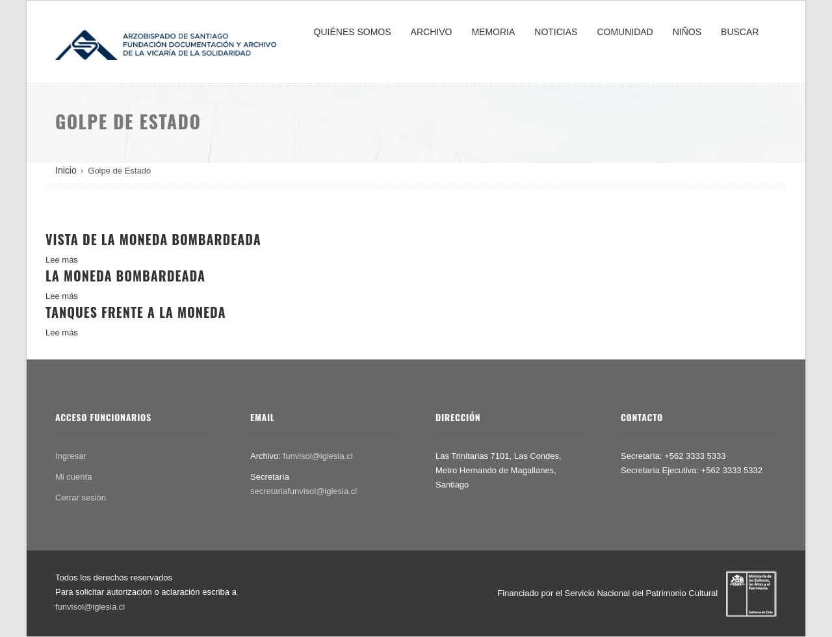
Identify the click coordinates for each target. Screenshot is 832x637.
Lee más (62, 260)
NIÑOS (687, 32)
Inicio (66, 170)
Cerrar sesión (80, 497)
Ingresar (70, 456)
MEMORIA (493, 32)
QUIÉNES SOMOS (352, 32)
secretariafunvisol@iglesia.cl (303, 491)
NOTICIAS (555, 32)
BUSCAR (740, 32)
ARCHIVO (431, 32)
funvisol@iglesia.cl (318, 456)
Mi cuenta (73, 477)
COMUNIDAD (625, 32)
